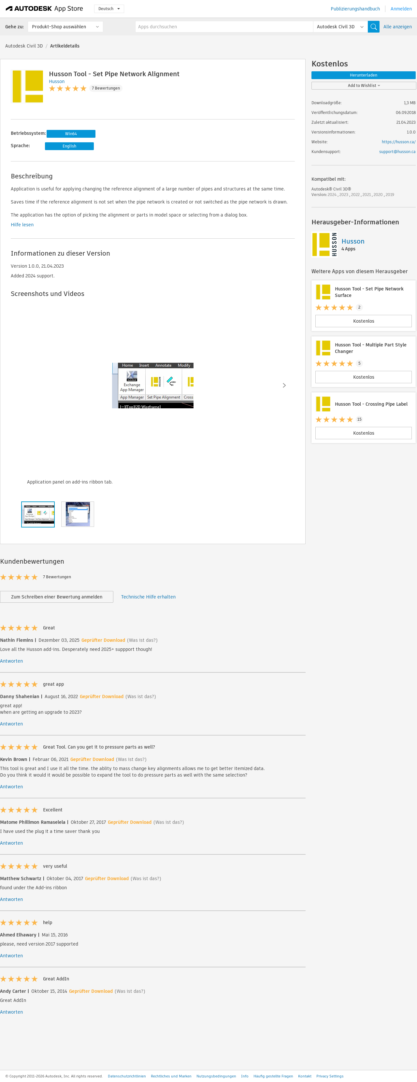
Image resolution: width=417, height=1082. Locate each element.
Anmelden (401, 9)
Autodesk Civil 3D (24, 46)
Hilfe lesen (22, 224)
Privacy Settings (330, 1076)
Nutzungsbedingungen (216, 1076)
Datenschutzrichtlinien (127, 1076)
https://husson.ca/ (399, 142)
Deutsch (109, 8)
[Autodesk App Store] (44, 9)
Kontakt (304, 1076)
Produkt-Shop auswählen (59, 26)
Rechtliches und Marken (171, 1076)
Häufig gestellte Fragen (273, 1076)
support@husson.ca (397, 151)
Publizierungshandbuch (355, 9)
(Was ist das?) (142, 640)
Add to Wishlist (364, 85)
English (69, 146)
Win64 (71, 133)
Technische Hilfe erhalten (148, 597)
